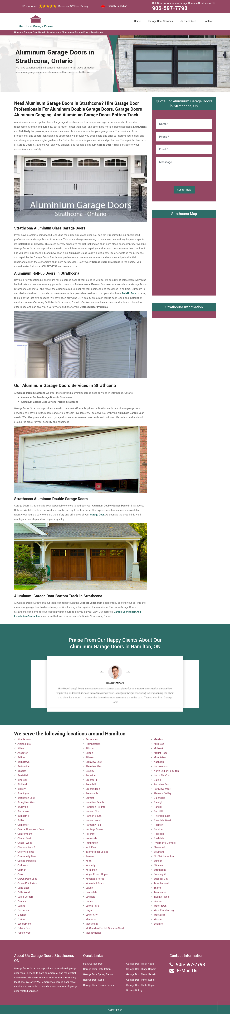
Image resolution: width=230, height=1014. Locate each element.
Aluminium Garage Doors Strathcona (82, 32)
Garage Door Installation (97, 969)
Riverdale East (162, 816)
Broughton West (26, 802)
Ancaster (22, 753)
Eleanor (21, 915)
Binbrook (22, 780)
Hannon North (93, 811)
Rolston (158, 829)
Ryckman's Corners (165, 843)
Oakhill (158, 780)
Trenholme (160, 892)
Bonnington (23, 793)
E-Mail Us (187, 970)
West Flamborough (164, 910)
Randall (158, 807)
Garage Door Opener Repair (98, 985)
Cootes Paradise (26, 861)
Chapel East (24, 838)
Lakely (89, 888)
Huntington (92, 843)
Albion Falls (24, 744)
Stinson (158, 861)
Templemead (161, 883)
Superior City (161, 879)
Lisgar (89, 910)
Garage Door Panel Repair (140, 980)
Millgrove (159, 744)
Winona (158, 919)
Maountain (92, 924)
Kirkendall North (95, 879)
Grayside (91, 775)
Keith (88, 861)
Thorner (158, 888)
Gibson (90, 748)
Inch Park (91, 847)
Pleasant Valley (162, 793)
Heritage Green (94, 829)
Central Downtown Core (30, 829)
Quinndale (159, 798)
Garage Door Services (160, 21)
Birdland (22, 784)
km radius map (184, 256)
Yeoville (158, 924)
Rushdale (159, 838)
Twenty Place (161, 897)
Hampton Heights (95, 807)
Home (137, 21)
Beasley (21, 771)
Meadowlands (93, 933)
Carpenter (22, 825)
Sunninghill (160, 874)
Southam (159, 852)
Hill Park (90, 834)
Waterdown (160, 906)
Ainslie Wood (24, 739)
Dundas (21, 901)
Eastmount (23, 910)
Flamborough (93, 744)
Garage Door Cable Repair (140, 985)
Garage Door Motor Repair (141, 974)
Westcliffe (159, 915)
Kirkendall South (95, 883)
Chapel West (24, 843)
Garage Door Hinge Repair (141, 969)
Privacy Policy (134, 990)
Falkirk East (24, 928)
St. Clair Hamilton (164, 856)
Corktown (22, 865)
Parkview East (162, 784)
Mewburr (159, 739)
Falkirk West (24, 933)
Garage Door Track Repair (140, 964)
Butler (20, 820)
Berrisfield (23, 775)
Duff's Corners (25, 897)
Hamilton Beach (95, 802)
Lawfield (90, 897)
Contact (208, 21)
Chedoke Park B (26, 847)
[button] (104, 672)
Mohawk (158, 748)
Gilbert (89, 753)
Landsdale (91, 892)
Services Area (188, 21)
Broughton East (26, 798)
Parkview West (162, 789)
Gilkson (90, 757)
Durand (21, 906)
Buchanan (23, 811)
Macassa (91, 919)
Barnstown (23, 762)
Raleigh (158, 802)
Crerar (20, 874)
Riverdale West (162, 820)
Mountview (160, 757)
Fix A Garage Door (93, 964)
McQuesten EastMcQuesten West (105, 928)
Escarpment (24, 924)
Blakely (21, 789)
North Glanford (162, 775)
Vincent (158, 901)
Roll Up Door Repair (94, 980)
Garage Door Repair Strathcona (41, 32)
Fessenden (92, 739)
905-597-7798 (169, 8)
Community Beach (27, 856)
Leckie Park (92, 906)
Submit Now (184, 190)
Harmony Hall (93, 825)
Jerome (90, 856)
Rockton (158, 825)
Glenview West (94, 766)
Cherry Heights (25, 852)
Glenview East (94, 762)
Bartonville (23, 766)
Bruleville (22, 807)
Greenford (91, 780)
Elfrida (21, 919)
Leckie (89, 901)
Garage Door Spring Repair (98, 974)
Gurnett (90, 798)
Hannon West (93, 820)
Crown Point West (27, 883)
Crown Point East (27, 879)
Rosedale (159, 834)
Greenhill (91, 784)
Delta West (23, 892)
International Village (97, 852)
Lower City (91, 915)
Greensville (92, 793)
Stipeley (158, 865)
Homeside (91, 838)
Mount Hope (161, 753)
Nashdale (159, 762)
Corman (21, 870)
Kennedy (90, 865)
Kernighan (91, 870)
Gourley (90, 771)
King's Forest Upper (97, 874)
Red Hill (158, 811)
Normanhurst (161, 766)
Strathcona (160, 870)
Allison (21, 748)
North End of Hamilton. (166, 771)
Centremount (24, 834)
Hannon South (93, 816)
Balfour (21, 757)
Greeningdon (93, 789)
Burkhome (23, 816)
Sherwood (159, 847)
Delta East (23, 888)
